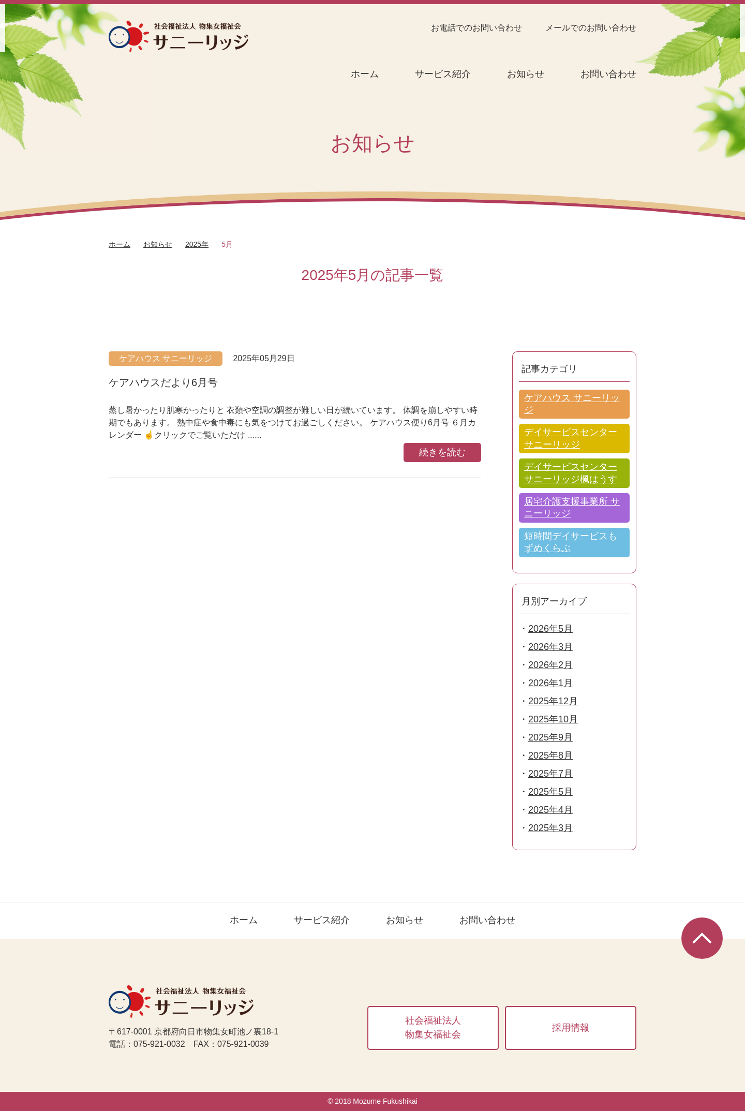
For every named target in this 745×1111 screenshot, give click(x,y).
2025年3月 (550, 828)
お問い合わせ (608, 74)
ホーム (365, 74)
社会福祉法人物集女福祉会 (433, 1027)
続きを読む (442, 452)
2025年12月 (553, 701)
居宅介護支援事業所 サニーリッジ (572, 507)
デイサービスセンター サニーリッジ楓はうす (570, 473)
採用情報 (570, 1028)
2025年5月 (550, 792)
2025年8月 (550, 755)
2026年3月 (550, 647)
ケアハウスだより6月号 (163, 382)
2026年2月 (550, 665)
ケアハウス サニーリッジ (165, 358)
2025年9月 (550, 737)
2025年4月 (550, 810)
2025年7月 (550, 773)
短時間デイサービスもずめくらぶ (570, 542)
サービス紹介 (443, 74)
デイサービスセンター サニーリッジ (570, 438)
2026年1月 (550, 683)
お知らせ (525, 74)
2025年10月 (553, 719)
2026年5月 (550, 629)
